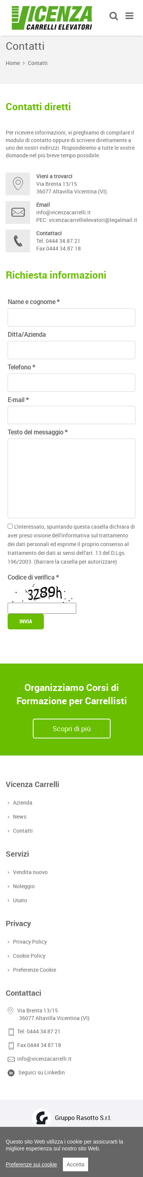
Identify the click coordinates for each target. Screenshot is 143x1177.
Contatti (38, 63)
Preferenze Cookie (33, 969)
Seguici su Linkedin (41, 1072)
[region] (71, 1152)
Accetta (76, 1164)
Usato (19, 900)
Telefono (21, 367)
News (18, 816)
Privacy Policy (29, 941)
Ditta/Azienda (27, 334)
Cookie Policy (28, 955)
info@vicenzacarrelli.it (63, 212)
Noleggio (23, 886)
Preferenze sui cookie (31, 1164)
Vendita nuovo (29, 872)
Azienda (21, 802)
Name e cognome (33, 302)
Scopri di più (72, 728)
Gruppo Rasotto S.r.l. (83, 1118)
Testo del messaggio (37, 432)
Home (13, 63)
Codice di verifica (33, 577)
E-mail (18, 400)
